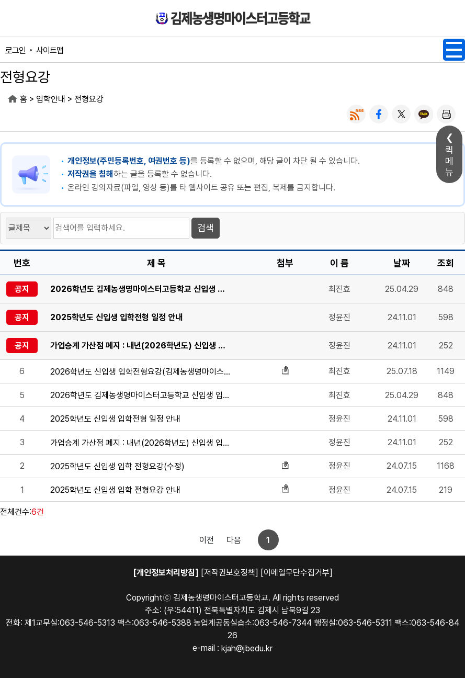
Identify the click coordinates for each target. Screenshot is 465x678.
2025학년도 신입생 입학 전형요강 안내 (115, 490)
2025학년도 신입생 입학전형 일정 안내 (116, 317)
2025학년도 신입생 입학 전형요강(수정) (117, 466)
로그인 (15, 50)
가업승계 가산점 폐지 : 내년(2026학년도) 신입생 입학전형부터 (140, 346)
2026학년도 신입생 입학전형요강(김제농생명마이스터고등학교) (140, 372)
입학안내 (50, 99)
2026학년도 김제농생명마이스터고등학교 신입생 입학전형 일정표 (140, 289)
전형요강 (89, 99)
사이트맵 (49, 50)
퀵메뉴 (449, 160)
